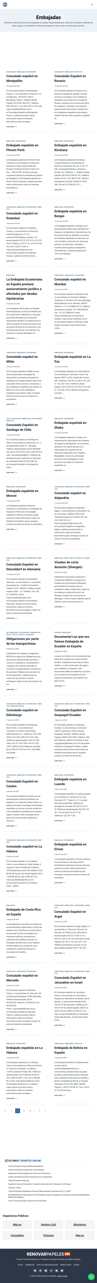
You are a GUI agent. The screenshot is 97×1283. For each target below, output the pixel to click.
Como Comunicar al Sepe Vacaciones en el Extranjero (27, 1201)
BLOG (20, 1265)
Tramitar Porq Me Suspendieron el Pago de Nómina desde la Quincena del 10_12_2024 (39, 1191)
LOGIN (76, 1265)
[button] (91, 1276)
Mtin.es (79, 558)
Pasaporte (30, 634)
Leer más (11, 127)
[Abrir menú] (92, 4)
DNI (7, 632)
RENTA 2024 (65, 1265)
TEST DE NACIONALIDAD (47, 1265)
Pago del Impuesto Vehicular (18, 1180)
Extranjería (31, 72)
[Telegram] (51, 1271)
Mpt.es (73, 558)
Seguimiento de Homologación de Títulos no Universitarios (29, 1173)
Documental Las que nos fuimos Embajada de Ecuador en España (71, 641)
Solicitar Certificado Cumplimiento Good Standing (26, 1170)
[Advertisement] (48, 51)
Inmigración (35, 632)
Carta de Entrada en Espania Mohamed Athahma (25, 1166)
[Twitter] (40, 1271)
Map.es (66, 558)
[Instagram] (46, 1271)
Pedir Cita (78, 72)
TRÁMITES (29, 1265)
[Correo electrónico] (62, 1271)
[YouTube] (56, 1271)
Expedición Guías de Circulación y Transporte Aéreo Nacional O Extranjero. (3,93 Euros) (39, 1184)
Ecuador (57, 632)
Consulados (11, 72)
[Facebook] (35, 1271)
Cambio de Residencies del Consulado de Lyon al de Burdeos (30, 1177)
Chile (8, 418)
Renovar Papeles (17, 706)
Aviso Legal (62, 1276)
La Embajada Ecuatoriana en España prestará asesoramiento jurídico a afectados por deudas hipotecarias (24, 289)
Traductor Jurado (14, 1188)
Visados (87, 558)
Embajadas (21, 72)
